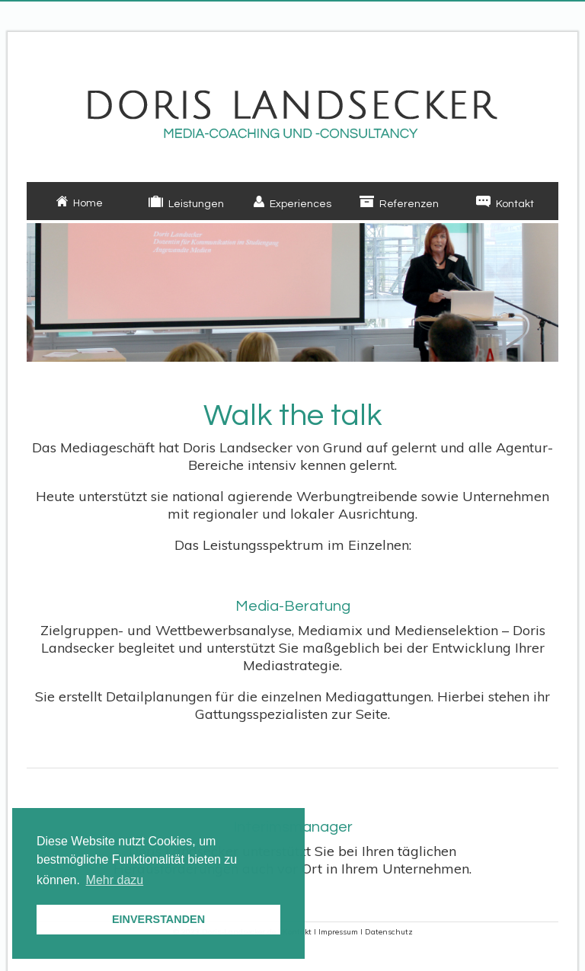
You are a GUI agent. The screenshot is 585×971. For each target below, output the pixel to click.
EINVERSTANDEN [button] (158, 919)
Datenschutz (389, 932)
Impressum (338, 932)
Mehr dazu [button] (115, 880)
